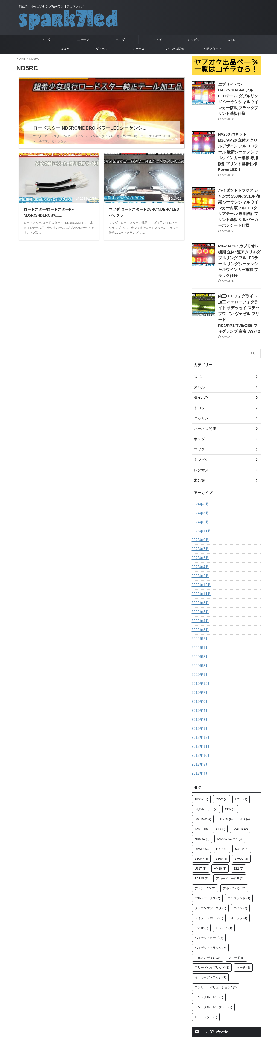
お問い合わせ (212, 49)
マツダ (156, 39)
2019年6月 (199, 653)
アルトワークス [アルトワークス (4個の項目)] (207, 849)
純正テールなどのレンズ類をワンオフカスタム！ (138, 1006)
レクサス (138, 49)
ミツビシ (194, 39)
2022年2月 (199, 590)
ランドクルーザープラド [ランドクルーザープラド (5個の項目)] (213, 958)
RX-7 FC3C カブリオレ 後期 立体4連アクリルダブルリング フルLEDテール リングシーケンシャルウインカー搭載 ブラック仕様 (239, 227)
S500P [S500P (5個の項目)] (201, 810)
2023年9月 (199, 491)
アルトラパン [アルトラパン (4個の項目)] (234, 839)
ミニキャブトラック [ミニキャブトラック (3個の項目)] (210, 929)
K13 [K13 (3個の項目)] (220, 780)
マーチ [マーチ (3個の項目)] (243, 919)
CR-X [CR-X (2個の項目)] (221, 750)
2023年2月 (199, 527)
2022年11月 (200, 545)
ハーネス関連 (175, 49)
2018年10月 (200, 707)
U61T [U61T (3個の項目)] (201, 820)
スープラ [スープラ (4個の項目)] (238, 869)
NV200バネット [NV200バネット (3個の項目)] (229, 790)
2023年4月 (199, 518)
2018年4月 (199, 725)
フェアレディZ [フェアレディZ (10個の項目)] (208, 909)
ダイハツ (102, 49)
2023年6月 (199, 509)
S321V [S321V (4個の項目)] (241, 800)
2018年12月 (200, 689)
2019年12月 (200, 635)
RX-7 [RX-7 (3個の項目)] (221, 800)
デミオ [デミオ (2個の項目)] (201, 879)
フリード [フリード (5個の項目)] (236, 909)
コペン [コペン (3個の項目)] (240, 859)
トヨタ (46, 39)
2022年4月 (199, 572)
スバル (230, 39)
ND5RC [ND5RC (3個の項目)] (202, 790)
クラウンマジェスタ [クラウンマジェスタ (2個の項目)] (210, 859)
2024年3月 (199, 464)
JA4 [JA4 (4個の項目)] (245, 770)
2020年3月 (199, 617)
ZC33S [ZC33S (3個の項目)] (202, 830)
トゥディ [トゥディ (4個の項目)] (224, 879)
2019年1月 (199, 680)
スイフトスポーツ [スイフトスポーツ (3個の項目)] (209, 869)
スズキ (64, 49)
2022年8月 (199, 554)
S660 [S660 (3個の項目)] (221, 810)
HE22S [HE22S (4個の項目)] (226, 770)
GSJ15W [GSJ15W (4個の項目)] (203, 770)
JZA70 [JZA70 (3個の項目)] (201, 780)
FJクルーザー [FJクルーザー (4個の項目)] (206, 760)
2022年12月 (200, 536)
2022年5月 (199, 563)
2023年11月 (200, 482)
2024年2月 (199, 473)
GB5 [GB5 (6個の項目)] (230, 760)
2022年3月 (199, 581)
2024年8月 (199, 455)
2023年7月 (199, 500)
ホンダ (120, 39)
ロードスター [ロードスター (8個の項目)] (206, 968)
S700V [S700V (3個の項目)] (241, 810)
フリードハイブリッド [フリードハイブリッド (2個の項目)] (212, 919)
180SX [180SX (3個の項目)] (201, 750)
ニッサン (83, 39)
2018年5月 (199, 716)
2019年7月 (199, 644)
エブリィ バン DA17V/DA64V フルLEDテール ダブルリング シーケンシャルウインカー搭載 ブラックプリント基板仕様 (239, 94)
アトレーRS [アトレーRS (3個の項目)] (205, 839)
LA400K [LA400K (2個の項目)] (240, 780)
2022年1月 (199, 599)
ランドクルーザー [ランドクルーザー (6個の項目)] (209, 948)
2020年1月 (199, 626)
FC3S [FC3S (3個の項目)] (241, 750)
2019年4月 (199, 662)
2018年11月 (200, 698)
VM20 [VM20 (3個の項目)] (220, 820)
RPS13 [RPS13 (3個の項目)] (202, 800)
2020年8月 (199, 608)
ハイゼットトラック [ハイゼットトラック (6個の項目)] (210, 899)
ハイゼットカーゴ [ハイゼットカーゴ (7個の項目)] (209, 889)
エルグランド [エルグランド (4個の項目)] (238, 849)
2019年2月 (199, 671)
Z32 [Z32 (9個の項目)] (238, 820)
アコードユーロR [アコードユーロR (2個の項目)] (230, 830)
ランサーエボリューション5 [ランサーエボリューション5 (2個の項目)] (216, 938)
